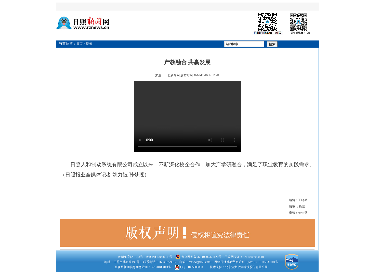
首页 (79, 44)
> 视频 (88, 44)
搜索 (272, 44)
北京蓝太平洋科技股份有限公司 (246, 267)
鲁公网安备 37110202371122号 (198, 257)
